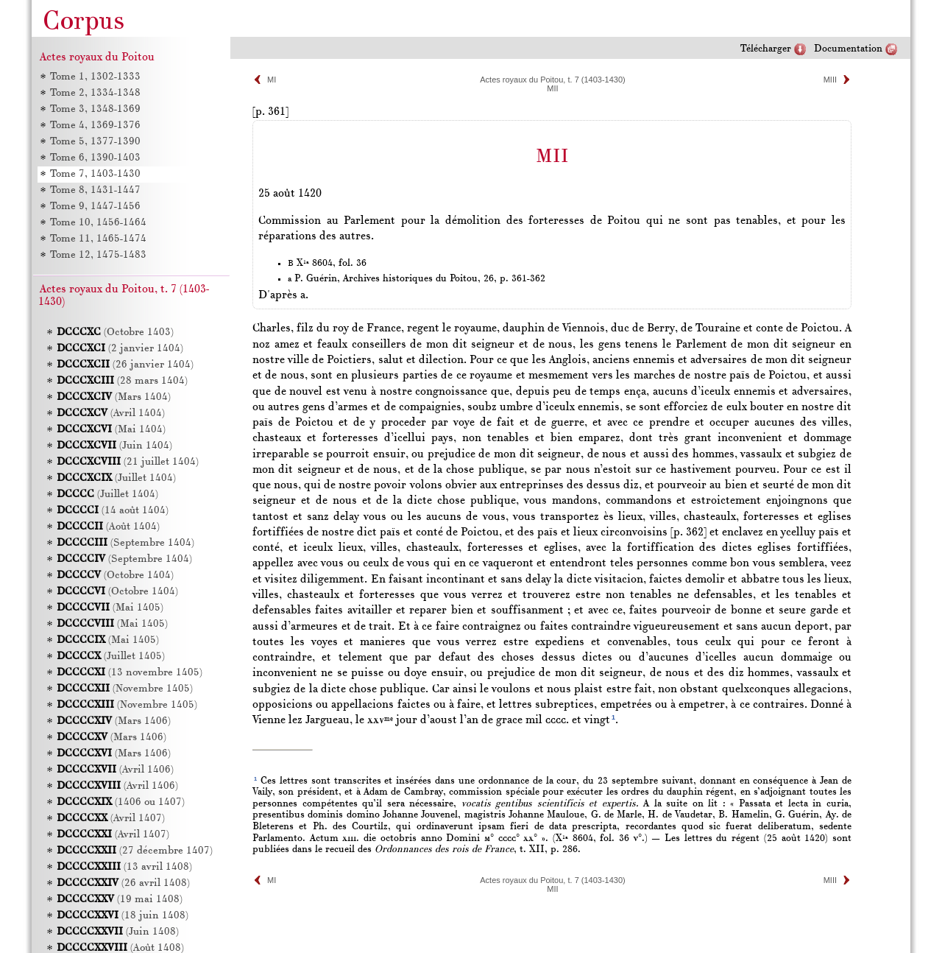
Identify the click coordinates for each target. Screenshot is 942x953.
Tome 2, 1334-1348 (95, 93)
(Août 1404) (108, 526)
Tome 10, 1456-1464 (98, 222)
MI (271, 79)
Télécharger (765, 49)
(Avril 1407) (111, 818)
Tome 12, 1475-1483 (98, 255)
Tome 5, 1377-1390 (95, 141)
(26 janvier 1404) (125, 364)
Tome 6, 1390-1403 (95, 157)
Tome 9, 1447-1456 (95, 206)
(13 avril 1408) (124, 867)
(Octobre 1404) (115, 575)
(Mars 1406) (114, 721)
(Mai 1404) (111, 429)
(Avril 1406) (115, 770)
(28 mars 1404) (122, 381)
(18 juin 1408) (122, 915)
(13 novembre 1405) (129, 672)
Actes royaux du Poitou (97, 57)
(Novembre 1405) (125, 688)
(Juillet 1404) (116, 478)
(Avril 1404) (111, 413)
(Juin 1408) (118, 932)
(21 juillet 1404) (128, 462)
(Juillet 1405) (111, 656)
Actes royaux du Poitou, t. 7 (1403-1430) (553, 79)
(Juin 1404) (114, 445)
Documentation (848, 49)
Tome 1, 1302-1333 (95, 76)
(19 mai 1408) (120, 899)
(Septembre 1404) (125, 543)
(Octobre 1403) (115, 332)
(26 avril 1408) (123, 883)
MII (552, 88)
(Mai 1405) (110, 607)
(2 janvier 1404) (120, 348)
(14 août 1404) (113, 510)
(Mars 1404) (114, 397)
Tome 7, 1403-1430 (95, 174)
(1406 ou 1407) (121, 802)
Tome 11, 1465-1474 (98, 239)
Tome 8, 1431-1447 (95, 190)
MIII (830, 79)
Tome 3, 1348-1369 (95, 109)
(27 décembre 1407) (135, 851)
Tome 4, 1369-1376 (95, 125)
